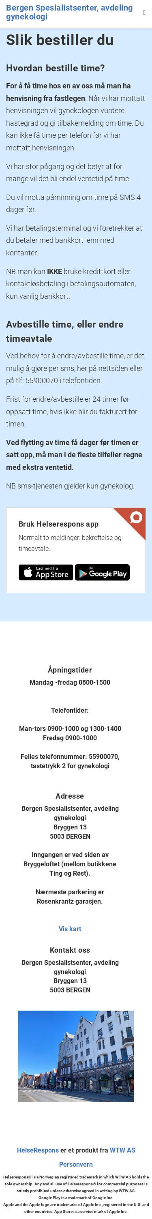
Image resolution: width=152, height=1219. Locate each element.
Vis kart (70, 929)
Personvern (76, 1164)
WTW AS (122, 1150)
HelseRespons (38, 1150)
